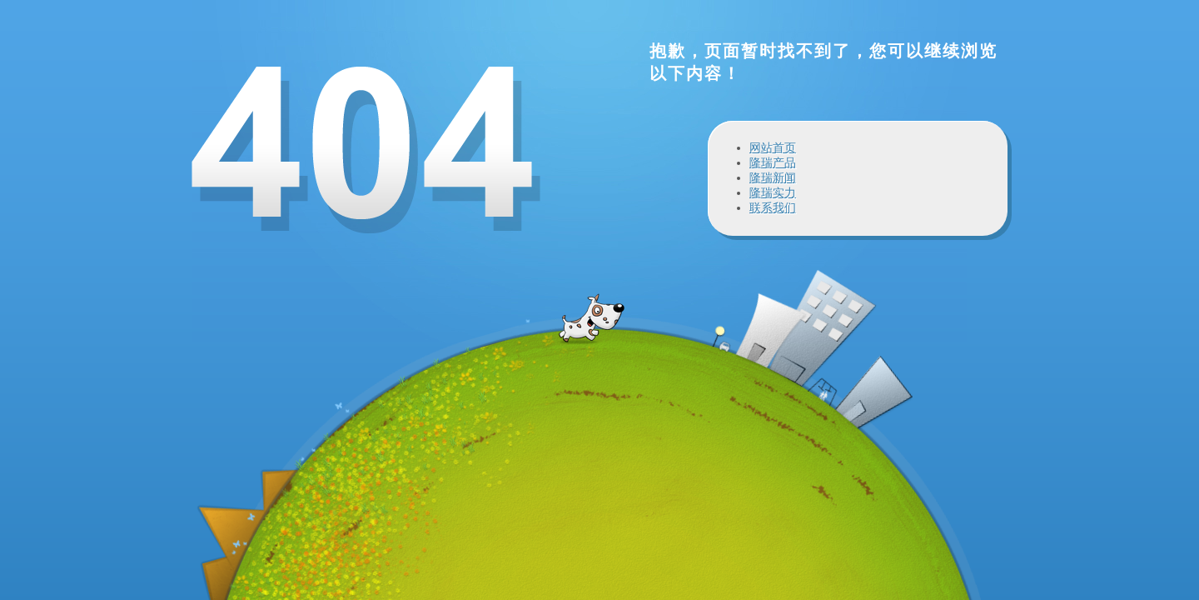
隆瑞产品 (772, 162)
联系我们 (772, 207)
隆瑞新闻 (772, 177)
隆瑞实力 (772, 192)
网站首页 (772, 147)
